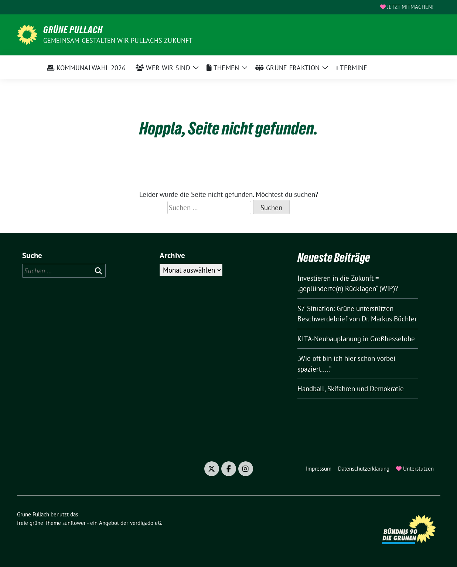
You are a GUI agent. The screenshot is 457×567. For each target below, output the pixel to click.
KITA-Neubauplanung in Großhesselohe (356, 338)
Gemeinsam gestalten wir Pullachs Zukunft (118, 40)
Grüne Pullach (73, 29)
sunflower (74, 522)
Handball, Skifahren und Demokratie (350, 388)
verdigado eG (145, 522)
